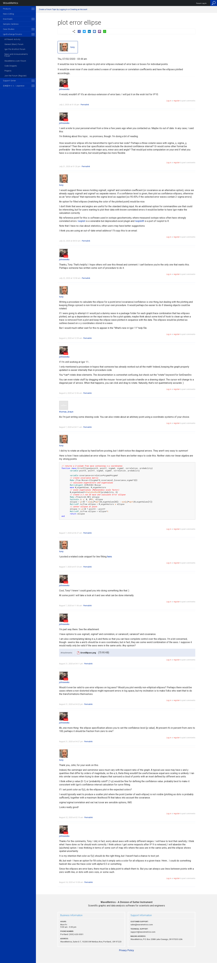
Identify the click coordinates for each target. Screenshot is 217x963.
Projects (8, 71)
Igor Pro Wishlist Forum (14, 49)
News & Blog (8, 14)
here (109, 556)
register (177, 101)
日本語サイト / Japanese (13, 86)
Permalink (85, 105)
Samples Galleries (11, 24)
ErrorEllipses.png (88, 653)
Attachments (66, 652)
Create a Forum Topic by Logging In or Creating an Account (63, 9)
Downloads (8, 19)
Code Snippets (10, 66)
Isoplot (81, 221)
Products (7, 9)
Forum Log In (201, 3)
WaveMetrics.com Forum (15, 61)
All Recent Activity (12, 39)
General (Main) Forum (13, 44)
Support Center (9, 81)
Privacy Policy (126, 950)
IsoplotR (139, 221)
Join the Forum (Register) (15, 76)
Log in (168, 101)
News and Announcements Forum (16, 55)
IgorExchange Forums (12, 34)
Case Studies (8, 29)
